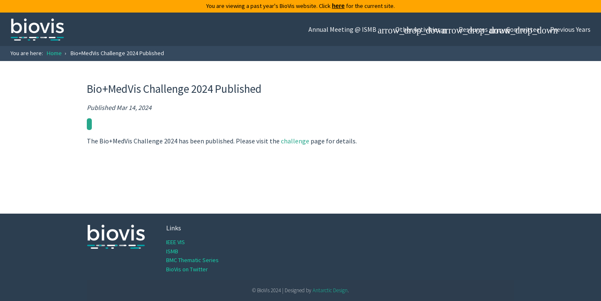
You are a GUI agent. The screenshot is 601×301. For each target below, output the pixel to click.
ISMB (172, 251)
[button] (346, 29)
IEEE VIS (175, 242)
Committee (523, 29)
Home (54, 53)
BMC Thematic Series (192, 260)
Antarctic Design (330, 290)
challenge (295, 141)
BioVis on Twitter (187, 269)
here (338, 6)
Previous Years (570, 29)
